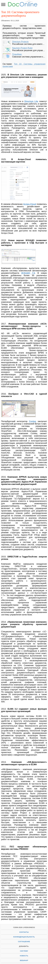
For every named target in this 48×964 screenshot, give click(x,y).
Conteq (32, 421)
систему (24, 951)
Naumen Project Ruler (22, 48)
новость (24, 956)
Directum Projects (20, 42)
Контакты (24, 932)
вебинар (24, 960)
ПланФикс (17, 54)
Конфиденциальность (24, 937)
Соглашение (24, 941)
